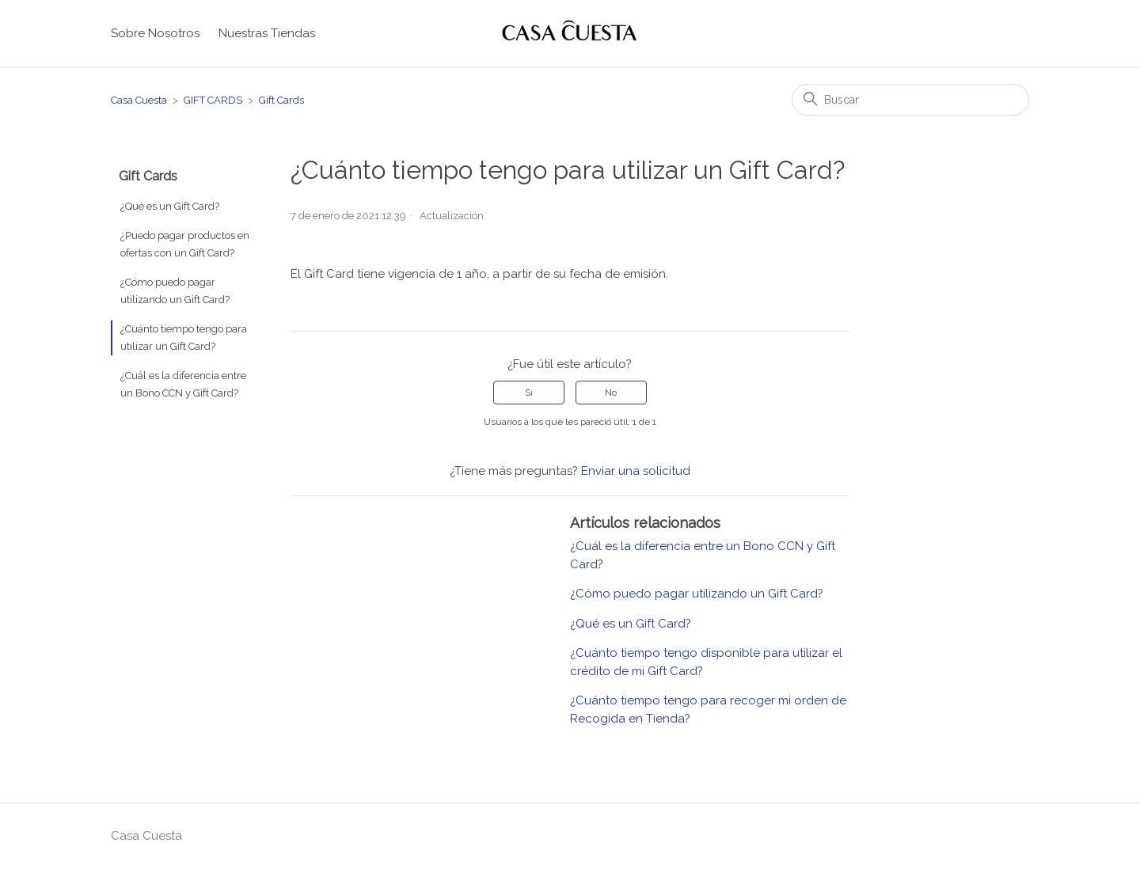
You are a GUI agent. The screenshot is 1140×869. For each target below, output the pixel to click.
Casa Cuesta (139, 100)
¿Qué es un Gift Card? (169, 206)
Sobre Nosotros (155, 33)
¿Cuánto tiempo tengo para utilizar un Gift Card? (183, 337)
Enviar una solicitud (635, 471)
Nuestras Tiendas (266, 33)
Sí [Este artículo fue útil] (529, 392)
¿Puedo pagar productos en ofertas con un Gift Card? (184, 244)
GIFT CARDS (213, 100)
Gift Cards (281, 100)
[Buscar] (910, 100)
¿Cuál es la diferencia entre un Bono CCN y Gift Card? (183, 384)
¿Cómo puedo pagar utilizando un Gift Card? (175, 290)
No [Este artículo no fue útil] (611, 392)
